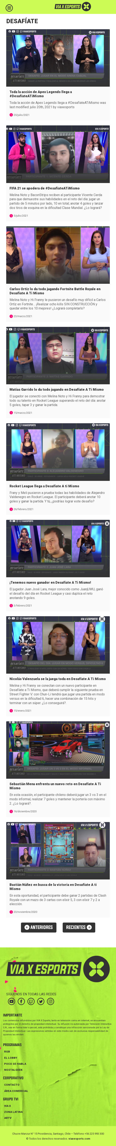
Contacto (12, 1084)
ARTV (7, 1117)
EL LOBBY (10, 1057)
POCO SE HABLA (15, 1063)
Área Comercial (16, 1091)
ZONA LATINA (13, 1111)
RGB (7, 1051)
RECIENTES (79, 927)
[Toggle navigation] (9, 8)
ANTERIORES (38, 927)
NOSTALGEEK (13, 1069)
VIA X (7, 1105)
